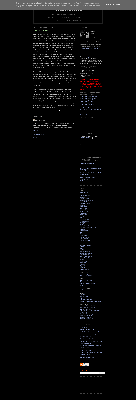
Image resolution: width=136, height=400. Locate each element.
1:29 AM (54, 111)
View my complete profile (89, 48)
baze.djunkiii (94, 30)
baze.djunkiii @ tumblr (86, 103)
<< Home (36, 137)
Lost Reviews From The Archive (89, 108)
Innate (82, 290)
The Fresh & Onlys (85, 237)
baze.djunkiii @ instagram (88, 98)
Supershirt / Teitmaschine (87, 283)
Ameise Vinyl (84, 296)
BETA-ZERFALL (85, 114)
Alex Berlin (83, 294)
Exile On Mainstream (86, 253)
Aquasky (82, 197)
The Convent (84, 234)
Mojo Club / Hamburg (86, 314)
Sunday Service (84, 269)
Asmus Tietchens (85, 199)
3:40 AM (35, 130)
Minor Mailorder (84, 179)
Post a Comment (39, 134)
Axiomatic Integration (86, 200)
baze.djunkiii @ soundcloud (88, 101)
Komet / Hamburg (85, 309)
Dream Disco (84, 211)
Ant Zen (82, 248)
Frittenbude (83, 213)
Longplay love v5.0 (85, 336)
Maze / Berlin (84, 312)
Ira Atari (82, 216)
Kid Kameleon (84, 218)
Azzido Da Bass (84, 202)
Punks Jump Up (84, 226)
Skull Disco (83, 267)
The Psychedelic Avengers (88, 227)
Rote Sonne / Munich (86, 318)
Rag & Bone (83, 266)
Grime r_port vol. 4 (85, 350)
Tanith (81, 285)
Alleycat (82, 194)
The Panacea (84, 238)
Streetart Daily (84, 111)
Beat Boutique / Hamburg (87, 307)
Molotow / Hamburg (86, 315)
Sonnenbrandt (84, 230)
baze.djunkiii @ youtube (87, 104)
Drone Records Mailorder (87, 178)
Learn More (110, 5)
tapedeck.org (84, 274)
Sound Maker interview (87, 357)
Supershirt (83, 232)
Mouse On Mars (84, 221)
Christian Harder (85, 203)
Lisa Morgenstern (85, 219)
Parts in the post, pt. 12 (87, 339)
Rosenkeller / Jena (85, 317)
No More (82, 224)
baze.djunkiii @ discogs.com (88, 96)
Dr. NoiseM (83, 210)
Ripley (82, 282)
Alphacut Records (85, 245)
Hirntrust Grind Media (86, 256)
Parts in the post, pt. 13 (87, 329)
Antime (82, 246)
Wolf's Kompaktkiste (86, 275)
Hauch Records (85, 138)
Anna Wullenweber (85, 195)
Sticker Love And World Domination (90, 109)
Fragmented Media (85, 254)
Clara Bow (83, 205)
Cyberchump (84, 207)
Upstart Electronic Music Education (90, 301)
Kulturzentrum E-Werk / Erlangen (90, 310)
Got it (118, 5)
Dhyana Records (85, 251)
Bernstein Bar (46, 52)
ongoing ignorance (90, 57)
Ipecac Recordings (85, 258)
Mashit (82, 259)
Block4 (82, 250)
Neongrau (83, 223)
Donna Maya (84, 208)
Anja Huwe (83, 298)
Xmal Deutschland (85, 240)
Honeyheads (83, 215)
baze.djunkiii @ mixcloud (87, 100)
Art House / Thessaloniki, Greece (90, 306)
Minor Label (83, 262)
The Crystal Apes (85, 235)
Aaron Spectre (84, 192)
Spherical (82, 229)
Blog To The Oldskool (86, 280)
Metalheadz (83, 261)
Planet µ (82, 264)
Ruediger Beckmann (86, 299)
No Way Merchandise (86, 181)
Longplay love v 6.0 (86, 327)
